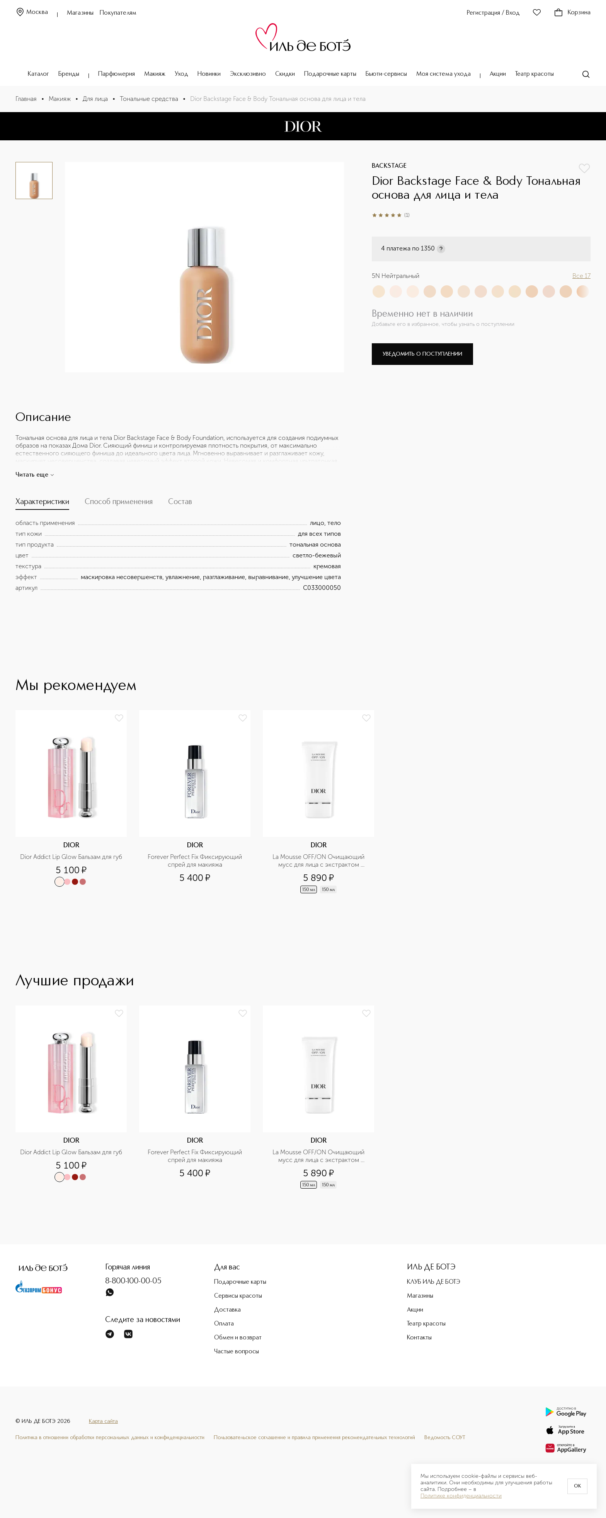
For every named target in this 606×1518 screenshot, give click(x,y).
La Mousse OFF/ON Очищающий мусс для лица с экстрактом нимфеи (319, 861)
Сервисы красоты (238, 1296)
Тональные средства (149, 98)
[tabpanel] (178, 555)
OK (577, 1486)
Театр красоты (534, 74)
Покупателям (118, 13)
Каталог (38, 74)
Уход (181, 74)
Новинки (209, 74)
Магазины (80, 13)
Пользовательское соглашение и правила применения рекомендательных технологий (314, 1437)
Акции (498, 74)
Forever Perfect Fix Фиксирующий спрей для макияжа (195, 860)
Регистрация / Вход (493, 13)
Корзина (572, 13)
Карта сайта (103, 1421)
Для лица (95, 98)
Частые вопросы (236, 1352)
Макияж (154, 74)
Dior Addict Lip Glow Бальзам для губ (71, 856)
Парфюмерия (116, 74)
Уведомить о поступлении (422, 354)
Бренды (68, 74)
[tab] (42, 503)
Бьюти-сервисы (386, 74)
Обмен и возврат (238, 1338)
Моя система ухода (443, 74)
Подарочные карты (330, 74)
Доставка (227, 1310)
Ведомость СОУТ (444, 1437)
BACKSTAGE (389, 166)
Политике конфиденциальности (461, 1496)
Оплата (224, 1324)
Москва (31, 13)
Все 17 (581, 275)
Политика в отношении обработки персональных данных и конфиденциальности (109, 1437)
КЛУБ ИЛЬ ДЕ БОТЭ (433, 1282)
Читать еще (34, 475)
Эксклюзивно (248, 74)
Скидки (285, 74)
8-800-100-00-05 (133, 1281)
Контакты (419, 1338)
